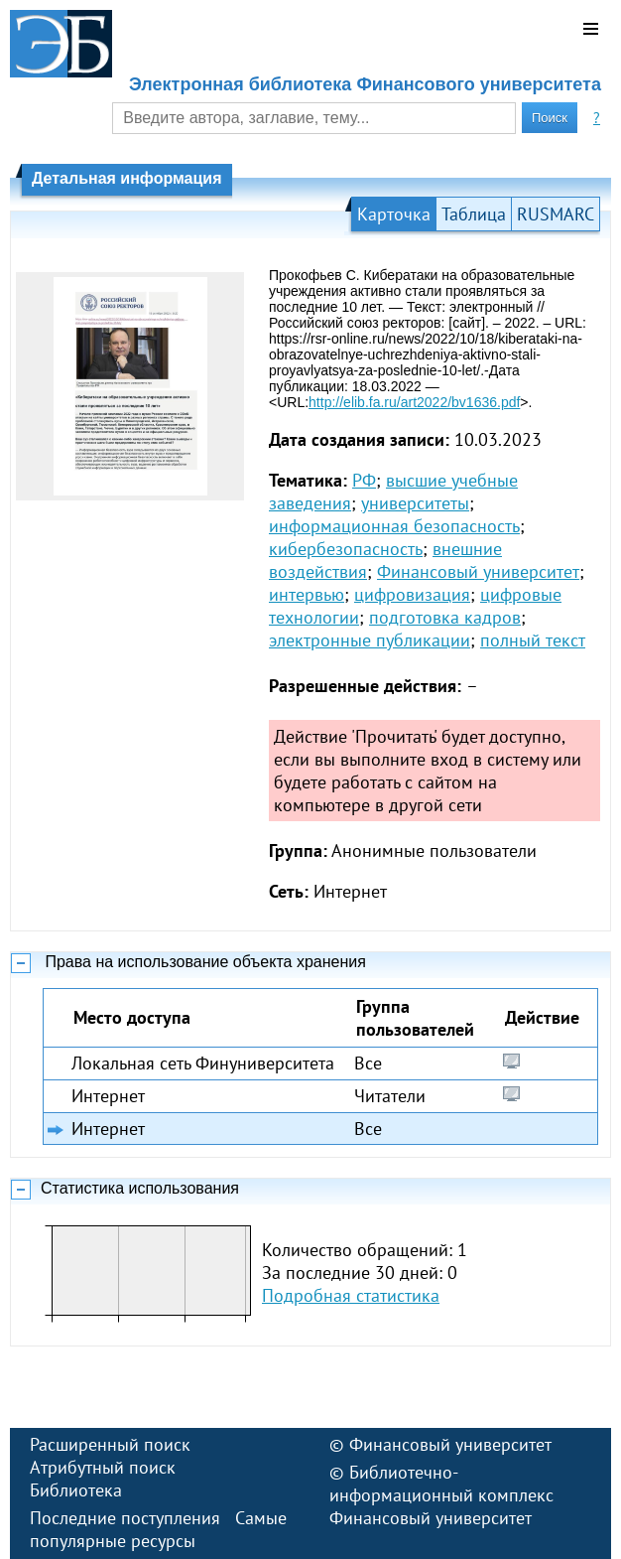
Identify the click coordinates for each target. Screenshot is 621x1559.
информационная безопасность (394, 525)
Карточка (394, 214)
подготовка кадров (445, 617)
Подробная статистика (350, 1295)
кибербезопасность (346, 548)
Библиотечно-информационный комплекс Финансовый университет (441, 1495)
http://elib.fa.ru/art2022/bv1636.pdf (414, 402)
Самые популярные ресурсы (158, 1529)
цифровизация (412, 594)
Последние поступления (125, 1517)
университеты (415, 503)
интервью (306, 594)
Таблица (473, 214)
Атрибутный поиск (103, 1467)
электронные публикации (369, 640)
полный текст (532, 640)
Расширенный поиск (110, 1444)
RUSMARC (555, 214)
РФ (364, 480)
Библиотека (76, 1490)
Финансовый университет (478, 571)
